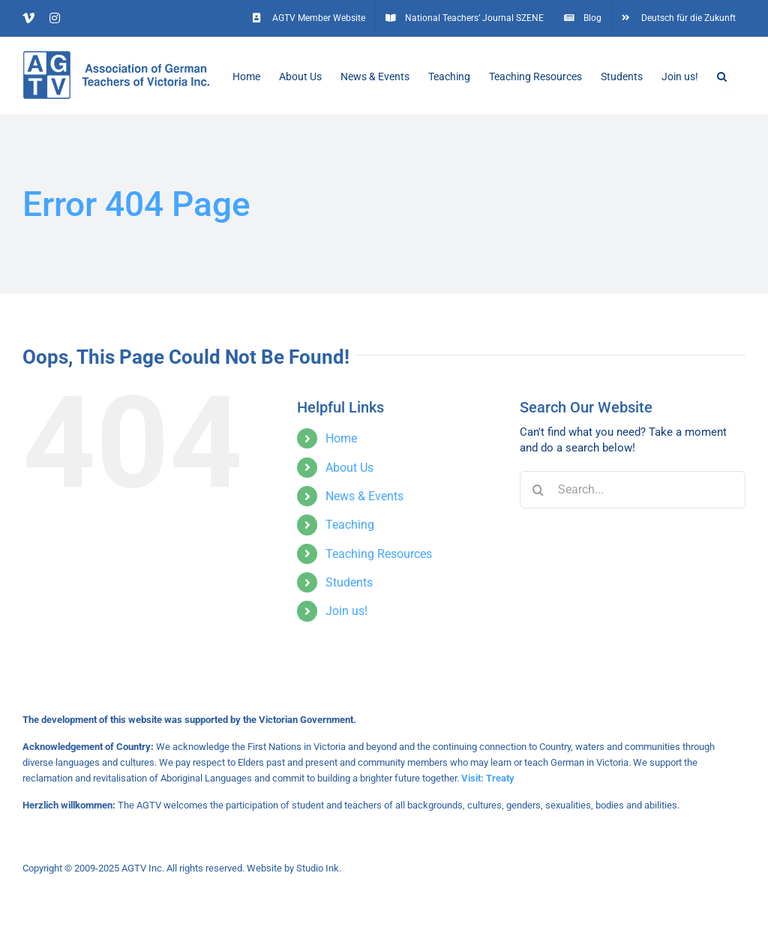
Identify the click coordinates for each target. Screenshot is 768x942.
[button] (722, 75)
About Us (350, 467)
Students (349, 582)
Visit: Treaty (487, 778)
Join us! (347, 611)
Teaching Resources (379, 554)
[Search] (538, 489)
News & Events (365, 496)
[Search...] (633, 489)
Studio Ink (317, 868)
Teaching (350, 525)
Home (341, 438)
